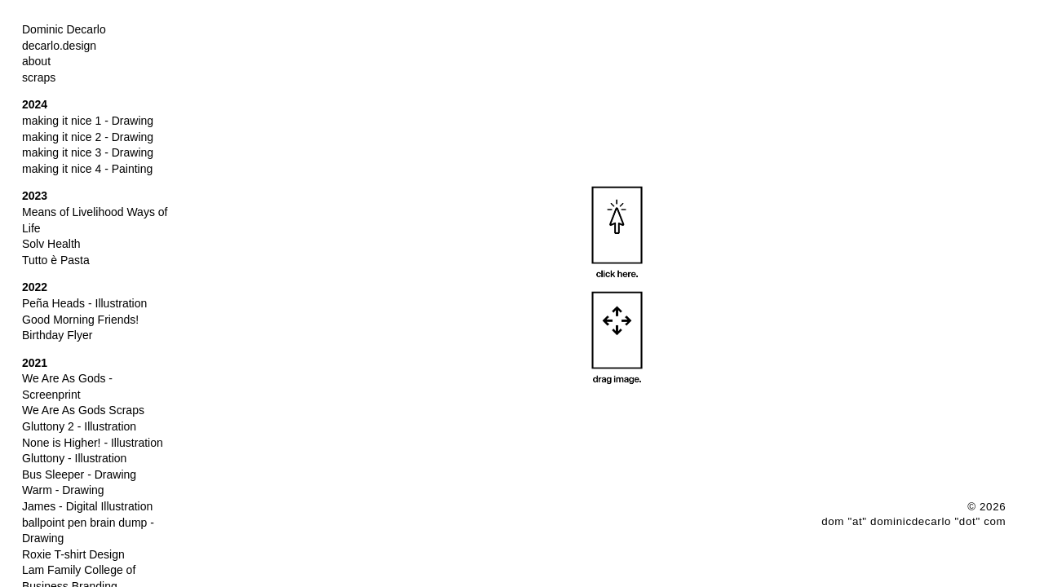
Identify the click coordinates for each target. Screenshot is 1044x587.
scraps (38, 77)
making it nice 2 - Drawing (87, 136)
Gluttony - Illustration (74, 458)
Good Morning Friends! (80, 319)
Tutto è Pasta (56, 260)
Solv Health (51, 243)
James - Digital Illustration (87, 506)
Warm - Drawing (63, 490)
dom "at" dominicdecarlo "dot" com (913, 521)
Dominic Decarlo (64, 29)
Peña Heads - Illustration (84, 303)
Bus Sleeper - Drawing (79, 474)
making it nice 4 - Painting (87, 168)
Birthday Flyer (57, 335)
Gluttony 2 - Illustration (79, 426)
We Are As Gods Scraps (83, 410)
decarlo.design (59, 45)
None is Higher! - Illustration (92, 442)
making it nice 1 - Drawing (87, 120)
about (36, 61)
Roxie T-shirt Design (73, 554)
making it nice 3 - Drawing (87, 152)
